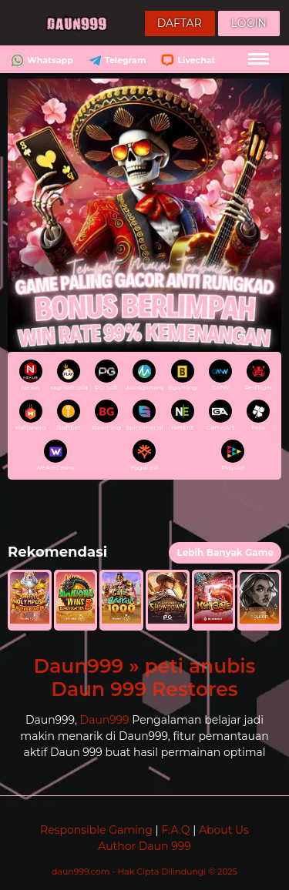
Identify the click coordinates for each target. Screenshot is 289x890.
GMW (220, 375)
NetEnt (182, 415)
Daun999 (104, 720)
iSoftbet (68, 415)
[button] (30, 600)
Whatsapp (40, 60)
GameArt (221, 415)
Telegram (116, 60)
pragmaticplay (68, 375)
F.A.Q (175, 830)
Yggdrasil (144, 455)
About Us (224, 830)
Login (249, 23)
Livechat (186, 60)
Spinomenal (144, 415)
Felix (258, 415)
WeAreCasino (55, 455)
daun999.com (82, 871)
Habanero (30, 415)
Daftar (179, 23)
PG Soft (106, 375)
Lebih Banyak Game (225, 552)
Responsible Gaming (96, 830)
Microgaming (144, 375)
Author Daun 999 (144, 846)
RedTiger (258, 375)
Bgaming (182, 375)
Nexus (30, 375)
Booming (106, 415)
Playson (233, 455)
